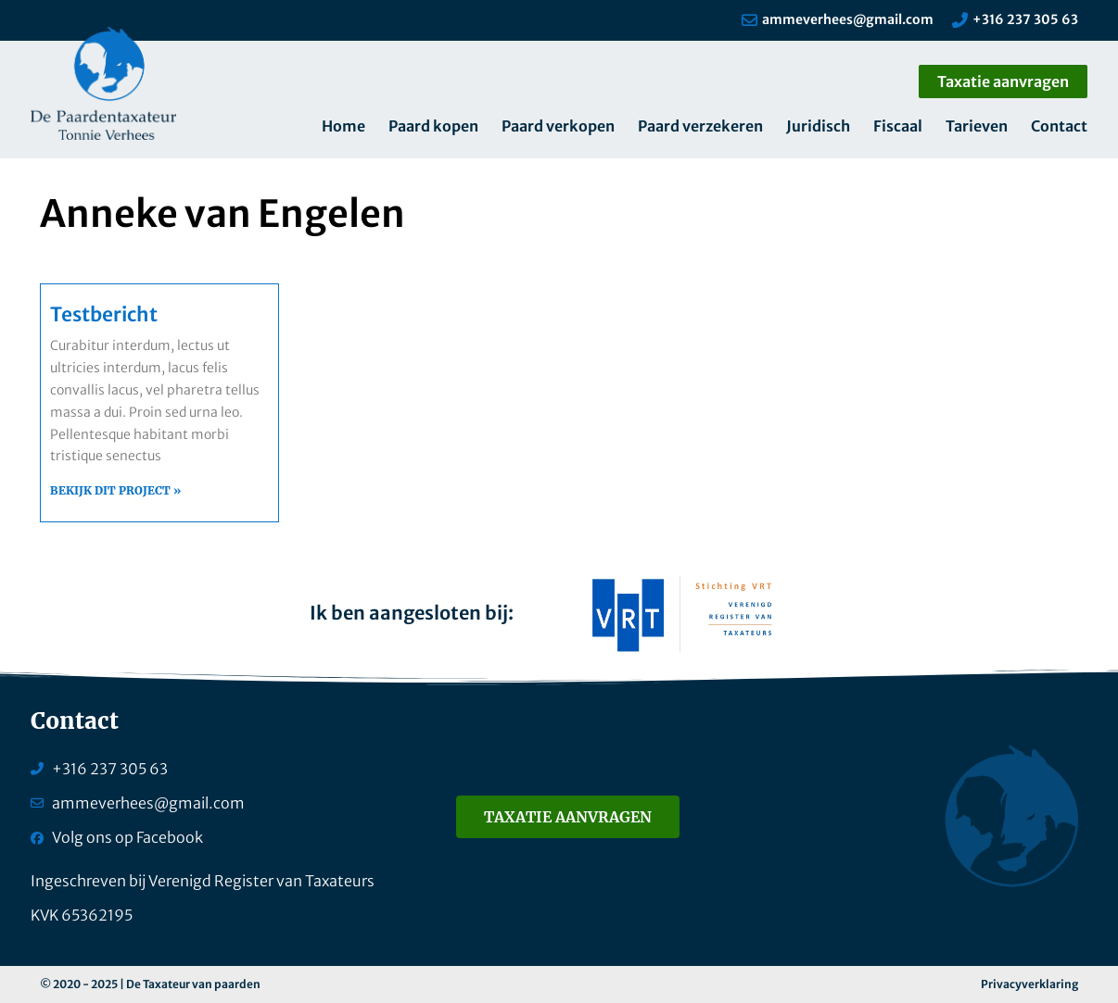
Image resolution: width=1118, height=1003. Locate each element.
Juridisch (818, 126)
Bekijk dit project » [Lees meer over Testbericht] (115, 490)
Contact (1059, 126)
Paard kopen (433, 126)
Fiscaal (897, 126)
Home (343, 126)
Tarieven (977, 126)
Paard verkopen (558, 126)
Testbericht (104, 314)
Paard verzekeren (700, 126)
